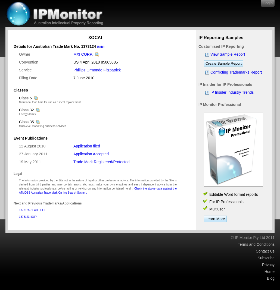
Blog (271, 278)
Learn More (215, 219)
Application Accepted (91, 154)
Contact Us (265, 251)
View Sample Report (227, 54)
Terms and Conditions (256, 244)
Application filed (86, 146)
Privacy (268, 265)
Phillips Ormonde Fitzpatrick (97, 70)
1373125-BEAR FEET (32, 210)
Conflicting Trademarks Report (236, 72)
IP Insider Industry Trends (232, 92)
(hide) (100, 46)
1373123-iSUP (28, 216)
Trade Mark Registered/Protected (101, 162)
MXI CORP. (83, 54)
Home (270, 271)
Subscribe (266, 258)
